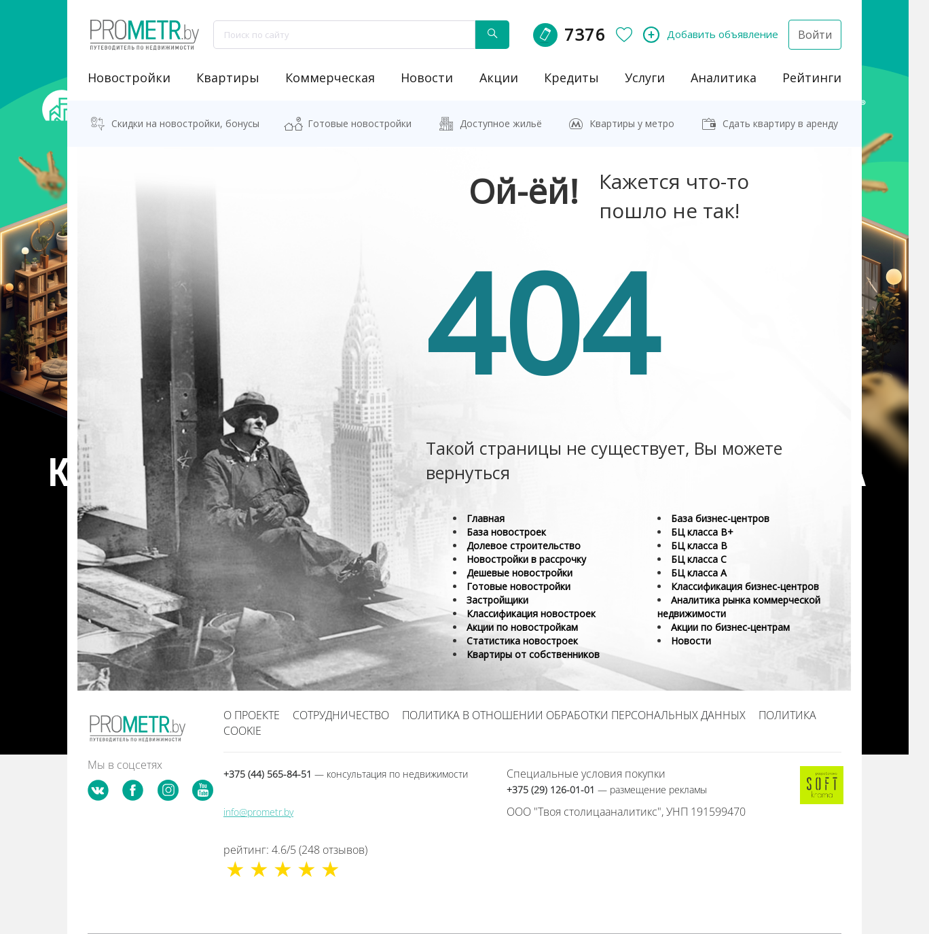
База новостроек (506, 531)
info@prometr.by (258, 812)
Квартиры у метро (631, 123)
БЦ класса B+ (702, 531)
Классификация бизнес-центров (745, 586)
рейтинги (811, 77)
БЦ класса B (699, 545)
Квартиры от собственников (533, 654)
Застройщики (497, 599)
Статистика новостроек (522, 640)
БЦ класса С (699, 559)
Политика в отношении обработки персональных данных (574, 715)
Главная (486, 518)
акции (498, 77)
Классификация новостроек (531, 613)
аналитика (724, 77)
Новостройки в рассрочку (526, 559)
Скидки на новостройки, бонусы (185, 123)
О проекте (251, 715)
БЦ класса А (699, 572)
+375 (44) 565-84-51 (345, 773)
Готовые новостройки (360, 123)
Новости (691, 640)
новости (427, 77)
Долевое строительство (524, 545)
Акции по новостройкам (522, 627)
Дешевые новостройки (519, 572)
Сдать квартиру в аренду (780, 123)
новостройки (129, 77)
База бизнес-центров (720, 518)
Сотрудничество (341, 715)
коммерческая (330, 77)
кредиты (571, 77)
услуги (645, 77)
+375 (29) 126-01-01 (607, 789)
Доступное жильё (501, 123)
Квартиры (227, 77)
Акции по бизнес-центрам (730, 627)
